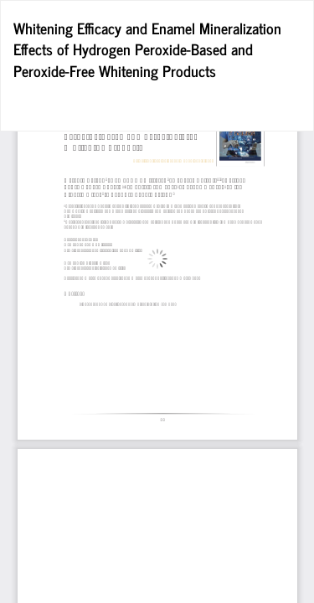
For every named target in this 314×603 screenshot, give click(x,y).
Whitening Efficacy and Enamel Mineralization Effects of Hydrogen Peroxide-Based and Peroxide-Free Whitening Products (147, 49)
